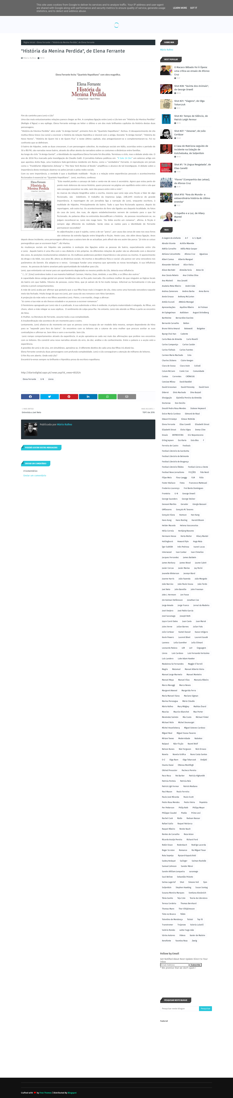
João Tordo (202, 584)
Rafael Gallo (167, 823)
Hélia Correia (168, 531)
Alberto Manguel (185, 259)
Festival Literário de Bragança (175, 462)
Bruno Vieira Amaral (171, 328)
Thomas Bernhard (188, 903)
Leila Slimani (197, 643)
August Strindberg (201, 312)
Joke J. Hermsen (169, 595)
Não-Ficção (178, 744)
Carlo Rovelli (192, 339)
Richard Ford (192, 839)
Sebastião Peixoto (185, 877)
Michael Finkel (202, 717)
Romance (183, 850)
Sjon (205, 882)
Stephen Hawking (183, 887)
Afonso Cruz (190, 254)
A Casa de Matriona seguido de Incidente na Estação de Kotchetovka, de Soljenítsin (191, 150)
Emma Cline (200, 430)
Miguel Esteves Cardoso (194, 728)
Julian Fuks (198, 627)
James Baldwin (189, 557)
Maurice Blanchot (181, 712)
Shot (182, 882)
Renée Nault (184, 829)
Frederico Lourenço (170, 488)
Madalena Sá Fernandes (173, 664)
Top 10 (200, 919)
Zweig (194, 941)
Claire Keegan (187, 360)
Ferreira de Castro (170, 446)
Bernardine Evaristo (184, 318)
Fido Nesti (204, 472)
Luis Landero (167, 658)
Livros (51, 379)
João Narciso (167, 584)
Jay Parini (198, 568)
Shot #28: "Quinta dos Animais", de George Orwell (191, 88)
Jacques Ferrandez (170, 557)
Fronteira (166, 493)
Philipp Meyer (199, 808)
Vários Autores (168, 935)
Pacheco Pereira (189, 770)
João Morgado (201, 579)
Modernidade (184, 738)
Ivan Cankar (181, 552)
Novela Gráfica (179, 754)
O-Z (163, 760)
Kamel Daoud (184, 632)
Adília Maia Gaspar (189, 249)
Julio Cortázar (168, 632)
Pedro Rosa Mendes (171, 802)
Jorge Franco (183, 605)
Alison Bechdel (168, 270)
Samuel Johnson (169, 866)
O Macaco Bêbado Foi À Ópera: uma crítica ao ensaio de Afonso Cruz (192, 71)
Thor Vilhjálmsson (187, 909)
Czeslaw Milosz (168, 382)
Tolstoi (190, 919)
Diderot (165, 392)
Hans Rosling (181, 520)
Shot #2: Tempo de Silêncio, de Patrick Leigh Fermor (191, 118)
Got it (193, 8)
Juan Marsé (201, 621)
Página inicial (29, 42)
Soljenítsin (166, 887)
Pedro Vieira (189, 802)
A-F (186, 238)
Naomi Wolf (193, 744)
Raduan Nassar (193, 818)
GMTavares (167, 509)
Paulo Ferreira (183, 792)
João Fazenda (184, 579)
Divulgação (167, 398)
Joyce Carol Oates (170, 621)
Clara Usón (185, 366)
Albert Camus (168, 259)
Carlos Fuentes (186, 350)
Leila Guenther (180, 643)
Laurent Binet (184, 637)
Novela (165, 754)
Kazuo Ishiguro (201, 632)
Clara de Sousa (169, 366)
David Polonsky (187, 387)
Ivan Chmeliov (197, 552)
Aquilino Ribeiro (187, 307)
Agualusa (204, 254)
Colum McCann (168, 371)
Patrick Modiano (190, 786)
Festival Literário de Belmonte (175, 456)
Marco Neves (185, 685)
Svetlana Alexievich (197, 893)
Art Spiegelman (169, 312)
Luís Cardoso (177, 653)
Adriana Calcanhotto (171, 254)
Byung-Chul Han (169, 334)
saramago (193, 871)
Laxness (165, 643)
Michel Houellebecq (171, 728)
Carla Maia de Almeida (172, 339)
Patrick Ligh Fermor (170, 786)
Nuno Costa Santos (198, 754)
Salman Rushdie (199, 861)
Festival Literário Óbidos (173, 467)
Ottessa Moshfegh (186, 765)
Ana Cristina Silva (190, 275)
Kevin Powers (168, 637)
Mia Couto (187, 717)
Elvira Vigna (185, 430)
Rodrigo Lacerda (198, 845)
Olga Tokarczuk (189, 760)
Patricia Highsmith (197, 776)
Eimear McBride (188, 419)
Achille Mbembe (187, 243)
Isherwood (167, 552)
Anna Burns (204, 291)
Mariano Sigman (191, 696)
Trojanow (182, 925)
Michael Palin (168, 722)
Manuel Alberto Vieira (194, 669)
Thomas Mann (168, 909)
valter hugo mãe (186, 930)
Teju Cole (181, 898)
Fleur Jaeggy (181, 477)
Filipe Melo (167, 477)
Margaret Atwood (169, 690)
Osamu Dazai (167, 765)
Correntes (176, 376)
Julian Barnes (183, 627)
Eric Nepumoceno (195, 435)
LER (183, 648)
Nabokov (198, 738)
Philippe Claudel (169, 813)
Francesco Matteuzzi (198, 483)
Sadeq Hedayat (169, 861)
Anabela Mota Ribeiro (171, 286)
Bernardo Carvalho (170, 323)
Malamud (176, 669)
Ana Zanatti (182, 281)
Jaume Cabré (200, 563)
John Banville (180, 589)
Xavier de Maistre (197, 935)
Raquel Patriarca (185, 823)
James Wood (185, 563)
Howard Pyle (183, 541)
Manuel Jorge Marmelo (172, 674)
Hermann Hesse (169, 536)
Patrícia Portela (169, 781)
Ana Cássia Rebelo (170, 275)
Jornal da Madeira (201, 605)
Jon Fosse (184, 595)
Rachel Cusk (167, 818)
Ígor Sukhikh (167, 547)
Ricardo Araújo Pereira (172, 839)
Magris (165, 669)
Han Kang (195, 515)
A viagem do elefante (171, 238)
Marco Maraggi (168, 685)
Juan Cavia (187, 621)
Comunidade (198, 371)
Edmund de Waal (192, 414)
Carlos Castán (189, 344)
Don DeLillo (180, 403)
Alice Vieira (188, 265)
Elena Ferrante (43, 42)
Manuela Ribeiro (201, 680)
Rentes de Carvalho (170, 834)
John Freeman (197, 589)
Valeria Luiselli (197, 925)
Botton (186, 323)
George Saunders (170, 499)
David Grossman (169, 387)
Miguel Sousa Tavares (186, 733)
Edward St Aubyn (169, 419)
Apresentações (168, 307)
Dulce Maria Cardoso (171, 414)
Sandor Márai (187, 866)
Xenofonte (166, 941)
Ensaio (165, 435)
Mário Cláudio (188, 701)
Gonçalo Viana (168, 515)
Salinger (183, 861)
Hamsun (183, 515)
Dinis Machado (179, 392)
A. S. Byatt (196, 238)
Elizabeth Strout (169, 430)
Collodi (197, 366)
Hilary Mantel (202, 536)
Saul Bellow (167, 877)
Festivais (186, 446)
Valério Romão (168, 930)
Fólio (201, 477)
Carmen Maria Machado (172, 355)
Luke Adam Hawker (186, 658)
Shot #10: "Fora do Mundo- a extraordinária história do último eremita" (192, 198)
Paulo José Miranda (170, 797)
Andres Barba (188, 291)
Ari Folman (203, 307)
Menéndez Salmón (170, 717)
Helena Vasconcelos (189, 525)
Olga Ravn (173, 760)
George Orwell (188, 493)
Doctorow (166, 403)
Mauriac (165, 712)
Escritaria (182, 440)
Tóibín (182, 914)
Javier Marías (184, 568)
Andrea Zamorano (170, 291)
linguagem (201, 648)
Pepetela (203, 802)
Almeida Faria (186, 270)
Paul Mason (167, 792)
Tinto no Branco (169, 914)
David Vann (204, 387)
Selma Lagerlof (169, 882)
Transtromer (167, 925)
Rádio (179, 818)
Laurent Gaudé (201, 637)
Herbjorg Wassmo (186, 531)
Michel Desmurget (186, 722)
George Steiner (188, 499)
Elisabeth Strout (202, 424)
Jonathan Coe (193, 600)
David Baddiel (186, 382)
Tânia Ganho (167, 898)
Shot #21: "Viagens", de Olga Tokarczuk (189, 103)
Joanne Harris (168, 579)
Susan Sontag (201, 887)
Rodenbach (182, 845)
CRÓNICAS (190, 376)
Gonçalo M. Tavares (184, 509)
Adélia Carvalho (169, 249)
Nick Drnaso (200, 749)
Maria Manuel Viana (171, 696)
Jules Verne (167, 627)
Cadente (184, 334)
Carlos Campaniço (170, 344)
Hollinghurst (167, 541)
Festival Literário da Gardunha (175, 451)
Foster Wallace (168, 483)
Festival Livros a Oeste (198, 467)
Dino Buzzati (195, 392)
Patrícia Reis (185, 781)
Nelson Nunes (168, 749)
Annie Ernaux (168, 297)
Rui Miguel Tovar (199, 850)
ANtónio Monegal (186, 302)
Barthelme (166, 318)
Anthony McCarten (186, 297)
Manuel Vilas (184, 680)
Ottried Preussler (169, 770)
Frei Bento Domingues (193, 488)
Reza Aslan (189, 834)
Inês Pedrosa (183, 547)
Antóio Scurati (168, 302)
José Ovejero (167, 611)
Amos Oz (200, 270)
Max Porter (198, 712)
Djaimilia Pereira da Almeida (189, 398)
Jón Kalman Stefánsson (172, 600)
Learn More (180, 8)
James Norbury (168, 563)
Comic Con (184, 371)
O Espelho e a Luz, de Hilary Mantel (189, 215)
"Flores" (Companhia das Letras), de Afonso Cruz (192, 181)
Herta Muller (186, 536)
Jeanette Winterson (170, 573)
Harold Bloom (198, 520)
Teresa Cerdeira (169, 903)
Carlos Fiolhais (168, 350)
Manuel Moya (168, 680)
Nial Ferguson (185, 749)
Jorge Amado (167, 605)
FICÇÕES (192, 472)
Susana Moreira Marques (173, 893)
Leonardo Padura (169, 648)
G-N (42, 379)
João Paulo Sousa (185, 584)
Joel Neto (166, 589)
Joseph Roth (185, 616)
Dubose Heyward (198, 408)
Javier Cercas (168, 568)
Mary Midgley (183, 706)
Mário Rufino (30, 58)
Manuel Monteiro (194, 674)
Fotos (182, 483)
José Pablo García (185, 611)
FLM (193, 477)
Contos (165, 376)
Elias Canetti (185, 424)
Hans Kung (166, 520)
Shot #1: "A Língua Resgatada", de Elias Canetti (192, 166)
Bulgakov (201, 328)
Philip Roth (183, 808)
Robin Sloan (167, 845)
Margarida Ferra (189, 690)
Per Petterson (168, 808)
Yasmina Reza (181, 941)
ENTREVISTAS (177, 435)
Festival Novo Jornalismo (173, 472)
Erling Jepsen (168, 440)
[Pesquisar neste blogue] (179, 1008)
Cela (189, 355)
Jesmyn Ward (189, 573)
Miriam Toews (168, 738)
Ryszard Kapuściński (187, 855)
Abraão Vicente (169, 243)
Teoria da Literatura (198, 898)
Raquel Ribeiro (168, 829)
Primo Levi (195, 813)
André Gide (190, 286)
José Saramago (168, 616)
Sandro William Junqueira (173, 871)
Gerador (184, 504)
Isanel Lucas (199, 547)
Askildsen (184, 312)
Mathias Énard (200, 706)
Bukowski (188, 328)
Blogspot (72, 1093)
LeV (190, 648)
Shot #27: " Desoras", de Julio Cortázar (190, 133)
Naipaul (165, 744)
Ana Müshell (167, 281)
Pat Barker (180, 776)
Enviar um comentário (34, 475)
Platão (184, 813)
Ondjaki (203, 760)
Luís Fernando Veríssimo (198, 653)
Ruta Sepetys (168, 855)
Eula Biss (195, 440)
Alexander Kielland (170, 265)
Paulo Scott (188, 797)
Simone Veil (193, 882)
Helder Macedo (169, 525)
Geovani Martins (169, 504)
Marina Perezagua (170, 701)
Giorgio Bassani (199, 504)
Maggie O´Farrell (195, 664)
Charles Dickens (169, 360)
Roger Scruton (168, 850)
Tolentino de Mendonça (172, 919)
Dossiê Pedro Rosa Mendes (174, 408)
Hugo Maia (197, 541)
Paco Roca (166, 776)
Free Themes (46, 1093)
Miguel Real (167, 733)
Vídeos (182, 935)
